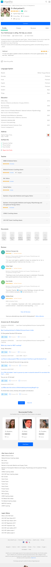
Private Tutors (5, 481)
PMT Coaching (5, 493)
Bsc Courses (5, 476)
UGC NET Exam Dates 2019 (8, 518)
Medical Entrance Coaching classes (10, 458)
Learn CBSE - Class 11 (21, 355)
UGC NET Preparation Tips (8, 525)
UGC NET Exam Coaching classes (10, 474)
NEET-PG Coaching (6, 503)
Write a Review (40, 316)
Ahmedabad (24, 549)
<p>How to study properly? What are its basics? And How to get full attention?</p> (24, 359)
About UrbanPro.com (12, 540)
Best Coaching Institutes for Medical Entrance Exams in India (17, 330)
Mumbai (29, 547)
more (33, 262)
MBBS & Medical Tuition (7, 455)
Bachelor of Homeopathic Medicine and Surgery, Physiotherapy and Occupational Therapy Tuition (23, 256)
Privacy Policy (28, 540)
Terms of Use (21, 540)
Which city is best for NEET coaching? (11, 345)
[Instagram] (26, 542)
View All (29, 403)
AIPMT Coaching (6, 506)
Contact (21, 403)
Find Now (25, 444)
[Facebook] (24, 542)
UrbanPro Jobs (36, 540)
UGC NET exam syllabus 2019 (9, 528)
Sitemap (42, 540)
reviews (33, 28)
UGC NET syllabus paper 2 (8, 533)
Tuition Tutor (5, 484)
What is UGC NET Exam (7, 516)
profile (4, 28)
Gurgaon (44, 547)
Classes (18, 28)
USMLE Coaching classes (8, 472)
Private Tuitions (5, 489)
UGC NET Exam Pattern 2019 (9, 520)
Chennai (14, 547)
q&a (47, 28)
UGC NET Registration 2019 (9, 523)
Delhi (19, 547)
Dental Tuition (5, 463)
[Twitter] (29, 542)
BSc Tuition (4, 460)
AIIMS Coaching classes (7, 496)
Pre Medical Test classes (7, 498)
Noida (30, 549)
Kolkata (38, 547)
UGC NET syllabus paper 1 (8, 530)
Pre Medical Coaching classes (9, 501)
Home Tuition (5, 486)
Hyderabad (24, 547)
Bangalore (8, 547)
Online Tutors (5, 491)
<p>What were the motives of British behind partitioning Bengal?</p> (20, 387)
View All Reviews (25, 312)
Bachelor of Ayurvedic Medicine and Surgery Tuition (14, 465)
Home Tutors (5, 479)
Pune (34, 547)
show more (11, 55)
